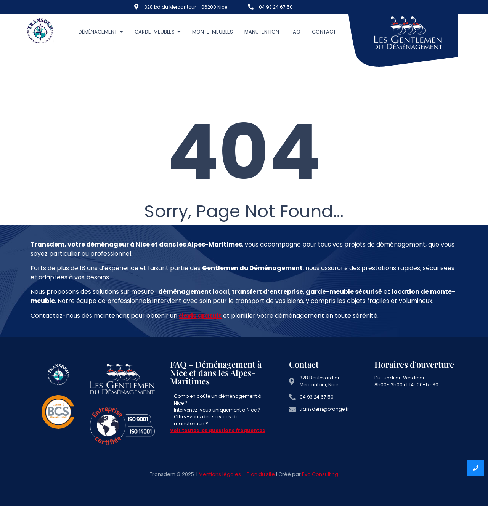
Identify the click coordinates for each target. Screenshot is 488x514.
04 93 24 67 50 (276, 7)
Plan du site (261, 474)
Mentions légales (220, 474)
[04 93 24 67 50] (251, 7)
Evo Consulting (320, 474)
